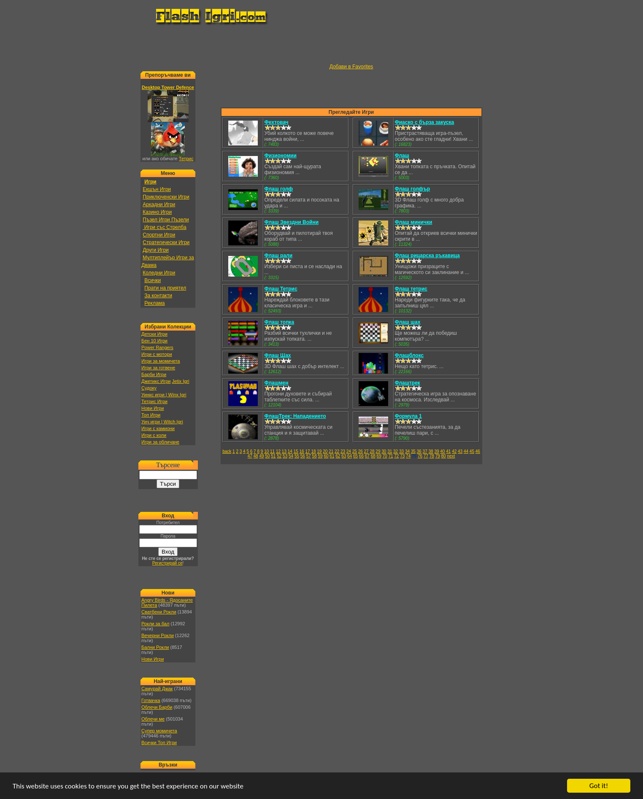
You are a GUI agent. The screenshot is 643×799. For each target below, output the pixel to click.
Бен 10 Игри (154, 340)
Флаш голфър (412, 189)
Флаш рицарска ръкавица (427, 255)
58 (314, 456)
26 (360, 451)
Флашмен (277, 383)
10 (266, 451)
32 (395, 451)
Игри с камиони (158, 428)
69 (379, 456)
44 (466, 451)
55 (296, 456)
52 (279, 456)
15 (296, 451)
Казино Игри (157, 212)
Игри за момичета (160, 360)
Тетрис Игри (154, 401)
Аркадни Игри (159, 204)
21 (331, 451)
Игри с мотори (156, 354)
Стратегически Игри (166, 242)
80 (443, 456)
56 (302, 456)
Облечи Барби (156, 707)
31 (389, 451)
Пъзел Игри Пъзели (166, 220)
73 (402, 456)
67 (367, 456)
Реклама (154, 303)
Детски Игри (154, 333)
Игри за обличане (160, 441)
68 (373, 456)
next (451, 456)
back (226, 451)
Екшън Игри (157, 189)
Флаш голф (279, 189)
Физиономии (281, 156)
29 (378, 451)
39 (436, 451)
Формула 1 (408, 416)
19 (319, 451)
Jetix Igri (180, 381)
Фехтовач (277, 122)
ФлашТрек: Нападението (295, 416)
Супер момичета (159, 730)
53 (285, 456)
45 (472, 451)
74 (408, 456)
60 (326, 456)
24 (348, 451)
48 (256, 456)
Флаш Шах (278, 355)
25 (354, 451)
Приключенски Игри (166, 197)
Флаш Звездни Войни (292, 222)
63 (343, 456)
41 (448, 451)
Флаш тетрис (411, 289)
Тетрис (186, 158)
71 (390, 456)
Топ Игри (150, 414)
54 (291, 456)
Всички (152, 280)
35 (413, 451)
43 (460, 451)
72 (396, 456)
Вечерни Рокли (157, 635)
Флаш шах (408, 322)
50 (267, 456)
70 (384, 456)
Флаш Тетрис (281, 289)
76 (420, 456)
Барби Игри (153, 374)
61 (332, 456)
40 (442, 451)
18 (313, 451)
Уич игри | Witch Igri (162, 421)
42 (454, 451)
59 (320, 456)
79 (437, 456)
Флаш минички (413, 222)
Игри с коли (153, 435)
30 (383, 451)
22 (337, 451)
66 (361, 456)
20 (325, 451)
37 (425, 451)
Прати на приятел (165, 288)
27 (366, 451)
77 (426, 456)
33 (401, 451)
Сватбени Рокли (158, 611)
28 (372, 451)
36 (419, 451)
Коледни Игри (159, 273)
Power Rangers (157, 347)
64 (349, 456)
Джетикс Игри (155, 381)
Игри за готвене (158, 367)
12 (278, 451)
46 (477, 451)
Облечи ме (153, 718)
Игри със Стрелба (164, 227)
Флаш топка (279, 322)
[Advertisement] (321, 45)
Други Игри (155, 250)
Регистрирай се (167, 563)
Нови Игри (152, 408)
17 (307, 451)
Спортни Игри (159, 235)
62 (337, 456)
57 (308, 456)
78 (432, 456)
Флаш (402, 156)
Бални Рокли (155, 647)
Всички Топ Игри (159, 742)
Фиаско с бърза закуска (424, 122)
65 (355, 456)
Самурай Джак (157, 688)
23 (342, 451)
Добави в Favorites (351, 67)
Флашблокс (409, 355)
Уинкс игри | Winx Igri (163, 394)
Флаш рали (279, 255)
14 (290, 451)
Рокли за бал (155, 623)
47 (250, 456)
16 (302, 451)
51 (273, 456)
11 (272, 451)
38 (431, 451)
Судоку (149, 387)
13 (284, 451)
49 (261, 456)
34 (407, 451)
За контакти (158, 296)
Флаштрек (407, 383)
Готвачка (150, 700)
